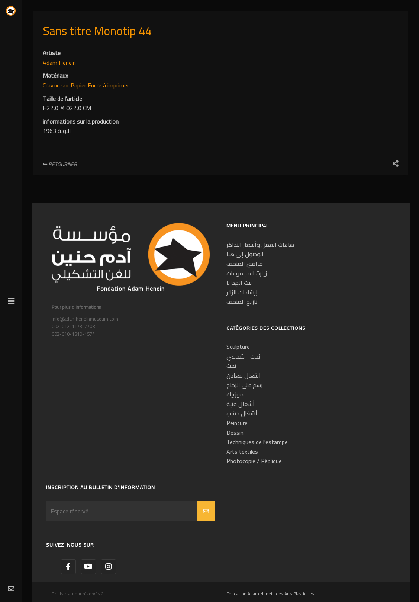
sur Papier (74, 85)
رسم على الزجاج (244, 385)
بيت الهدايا (239, 282)
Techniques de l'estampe (257, 441)
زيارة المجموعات (246, 273)
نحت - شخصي (243, 356)
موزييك (235, 394)
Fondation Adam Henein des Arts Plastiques (270, 593)
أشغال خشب (241, 413)
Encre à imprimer (108, 85)
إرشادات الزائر (242, 292)
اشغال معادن (243, 375)
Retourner (60, 164)
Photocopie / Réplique (254, 460)
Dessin (235, 432)
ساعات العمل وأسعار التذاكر (260, 244)
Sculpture (238, 346)
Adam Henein (59, 62)
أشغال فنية (240, 404)
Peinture (237, 423)
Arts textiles (242, 451)
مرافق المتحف (244, 263)
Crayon (52, 85)
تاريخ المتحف (242, 301)
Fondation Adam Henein (131, 288)
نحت (231, 365)
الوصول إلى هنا (245, 253)
